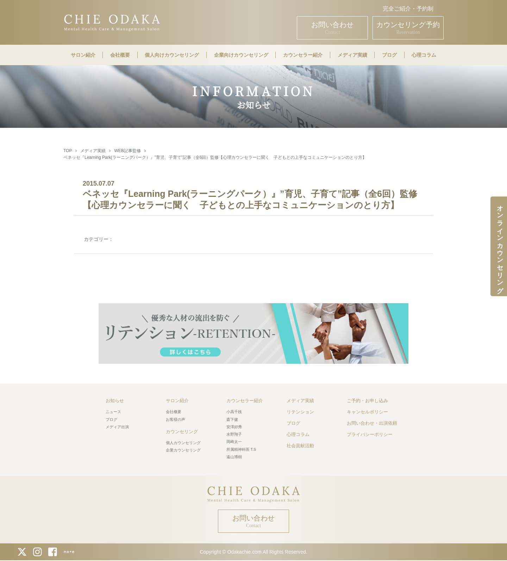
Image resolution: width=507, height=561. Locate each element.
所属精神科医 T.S (241, 449)
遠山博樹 (234, 457)
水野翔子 (234, 434)
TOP (67, 150)
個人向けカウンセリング (172, 55)
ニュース (113, 412)
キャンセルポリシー (367, 411)
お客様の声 (175, 419)
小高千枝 (234, 412)
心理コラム (424, 55)
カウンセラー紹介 (303, 55)
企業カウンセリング (183, 450)
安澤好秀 (234, 427)
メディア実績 (352, 55)
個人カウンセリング (183, 443)
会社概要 (120, 55)
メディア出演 (117, 427)
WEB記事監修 (127, 150)
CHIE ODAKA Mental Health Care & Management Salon (111, 22)
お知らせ (115, 400)
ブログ (389, 55)
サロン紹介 (83, 55)
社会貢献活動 (300, 445)
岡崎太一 (234, 442)
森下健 (232, 419)
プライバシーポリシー (370, 434)
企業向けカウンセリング (241, 55)
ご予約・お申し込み (367, 400)
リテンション (300, 411)
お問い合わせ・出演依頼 (372, 423)
